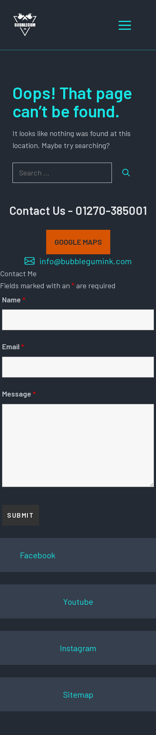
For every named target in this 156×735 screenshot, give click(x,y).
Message (19, 393)
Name (13, 299)
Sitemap (78, 694)
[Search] (126, 173)
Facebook (37, 555)
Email (13, 346)
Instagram (78, 648)
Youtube (78, 601)
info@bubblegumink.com (86, 261)
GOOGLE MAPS (78, 241)
